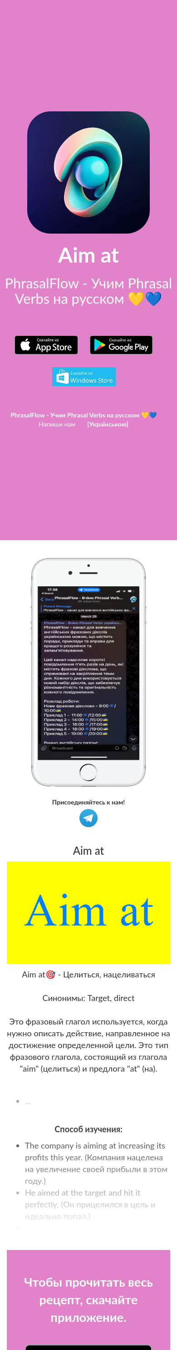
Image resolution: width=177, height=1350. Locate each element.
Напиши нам (57, 424)
